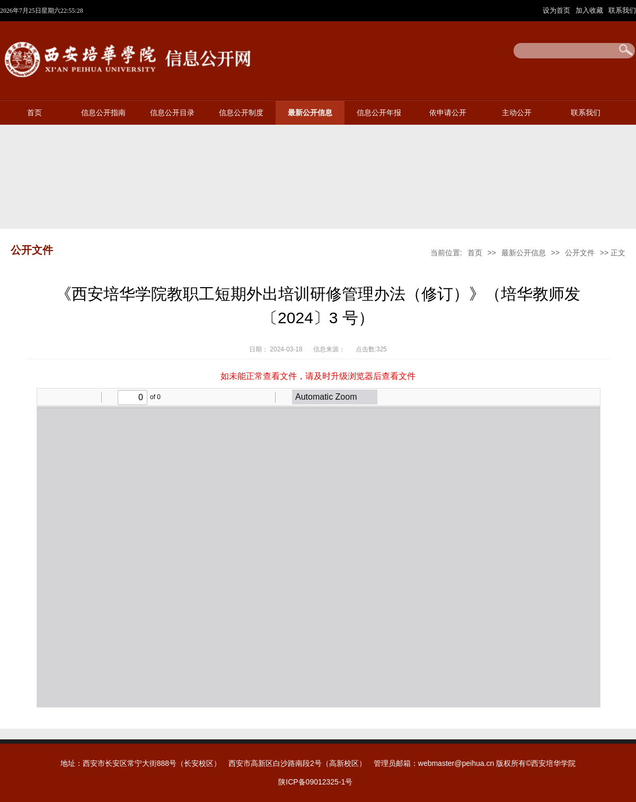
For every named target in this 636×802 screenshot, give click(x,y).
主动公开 (517, 113)
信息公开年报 (379, 113)
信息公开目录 (172, 113)
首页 (34, 113)
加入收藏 (590, 10)
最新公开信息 (310, 113)
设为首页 (557, 10)
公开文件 (580, 252)
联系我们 (622, 10)
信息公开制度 (241, 113)
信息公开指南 (103, 113)
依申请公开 (447, 113)
